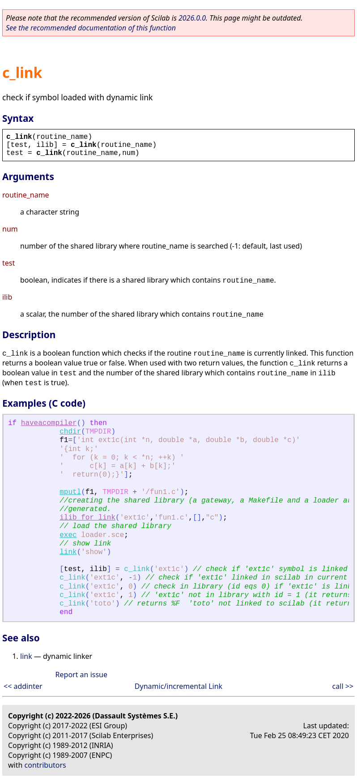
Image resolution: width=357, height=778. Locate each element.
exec (68, 535)
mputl (70, 492)
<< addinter (23, 686)
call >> (342, 686)
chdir (70, 432)
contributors (45, 765)
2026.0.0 (192, 18)
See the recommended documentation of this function (91, 28)
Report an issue (81, 674)
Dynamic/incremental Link (178, 686)
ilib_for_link (87, 518)
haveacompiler (49, 423)
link (68, 552)
